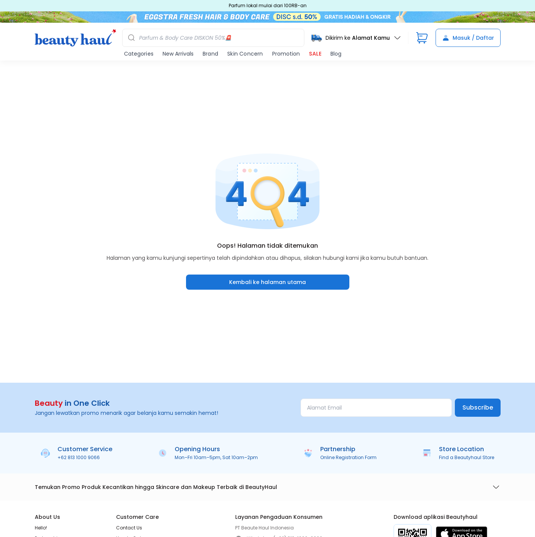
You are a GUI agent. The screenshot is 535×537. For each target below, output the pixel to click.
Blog (335, 53)
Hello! (41, 528)
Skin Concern (245, 53)
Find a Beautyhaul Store (466, 457)
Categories (139, 53)
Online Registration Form (348, 457)
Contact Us (129, 528)
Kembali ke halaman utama (267, 282)
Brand (210, 53)
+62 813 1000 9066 (78, 457)
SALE (315, 53)
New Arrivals (178, 53)
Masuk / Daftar (468, 38)
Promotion (286, 53)
